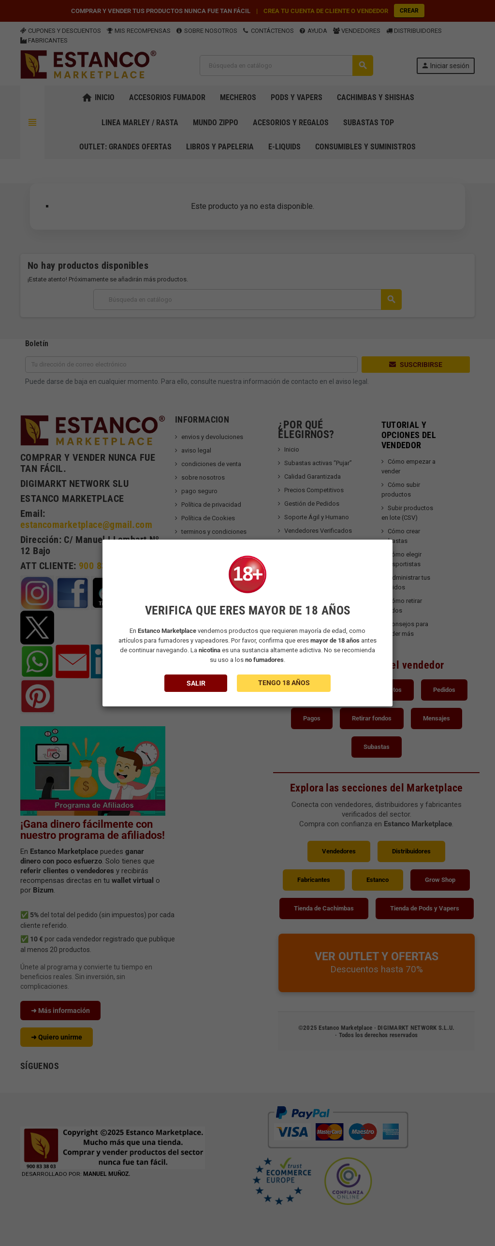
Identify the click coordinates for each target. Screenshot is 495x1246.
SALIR (196, 683)
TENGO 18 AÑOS (284, 683)
